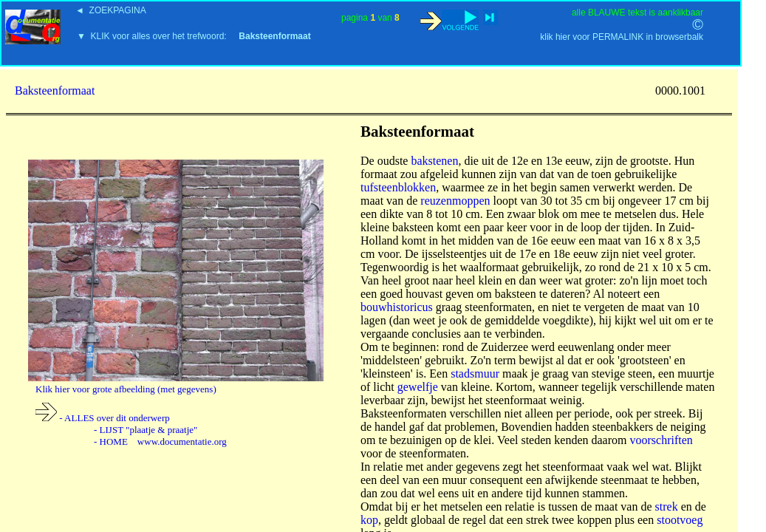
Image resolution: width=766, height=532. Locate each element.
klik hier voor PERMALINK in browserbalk (621, 37)
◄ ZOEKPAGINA (110, 10)
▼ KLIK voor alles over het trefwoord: (194, 36)
